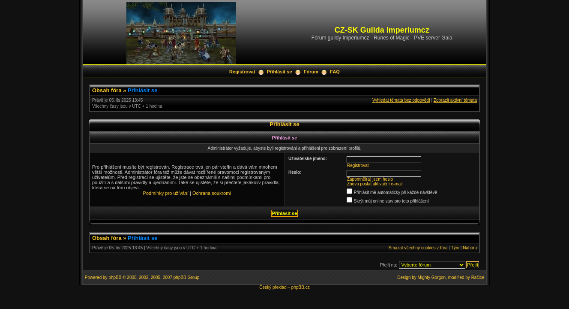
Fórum (311, 71)
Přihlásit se (279, 71)
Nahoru (470, 247)
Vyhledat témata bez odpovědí (401, 100)
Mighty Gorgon (432, 277)
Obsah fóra (107, 90)
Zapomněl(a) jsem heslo (370, 179)
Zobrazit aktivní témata (455, 100)
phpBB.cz (300, 287)
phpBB (114, 277)
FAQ (335, 71)
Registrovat (242, 71)
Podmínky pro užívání (166, 193)
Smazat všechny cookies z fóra (418, 247)
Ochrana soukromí (211, 193)
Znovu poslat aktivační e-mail (375, 184)
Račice (478, 277)
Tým (455, 247)
